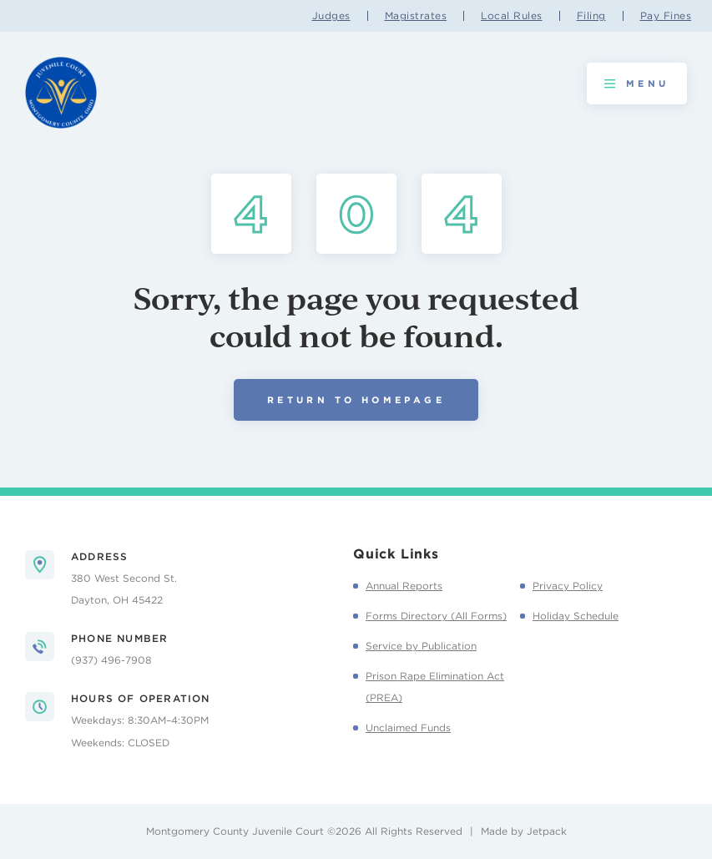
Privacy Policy (568, 585)
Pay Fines (666, 16)
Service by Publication (421, 645)
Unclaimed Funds (408, 727)
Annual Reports (404, 585)
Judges (331, 16)
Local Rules (512, 16)
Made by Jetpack (524, 831)
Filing (591, 16)
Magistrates (416, 16)
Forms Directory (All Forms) (436, 615)
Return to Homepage (356, 400)
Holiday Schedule (576, 615)
